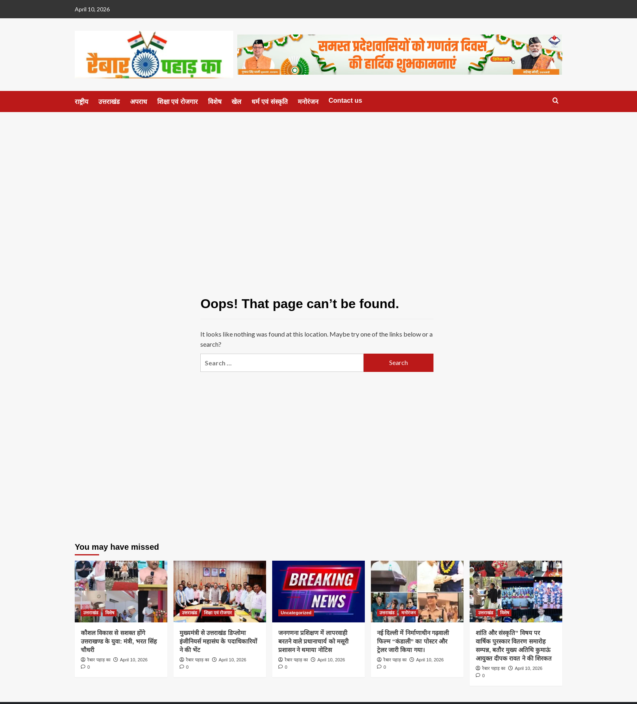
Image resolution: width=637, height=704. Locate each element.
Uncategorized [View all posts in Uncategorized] (296, 612)
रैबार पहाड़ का (98, 659)
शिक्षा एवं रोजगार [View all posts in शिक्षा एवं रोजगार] (218, 612)
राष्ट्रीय (81, 101)
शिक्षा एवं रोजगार (177, 101)
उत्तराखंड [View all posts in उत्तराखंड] (90, 612)
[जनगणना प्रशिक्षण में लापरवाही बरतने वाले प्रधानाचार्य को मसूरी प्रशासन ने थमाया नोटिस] (318, 591)
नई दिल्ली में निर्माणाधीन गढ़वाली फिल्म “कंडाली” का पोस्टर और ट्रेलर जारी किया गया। (413, 641)
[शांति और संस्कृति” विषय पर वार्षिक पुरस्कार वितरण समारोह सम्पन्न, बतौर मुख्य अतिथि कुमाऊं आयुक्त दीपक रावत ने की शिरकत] (516, 591)
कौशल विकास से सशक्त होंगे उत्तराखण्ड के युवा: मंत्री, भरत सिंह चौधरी (119, 641)
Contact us (345, 100)
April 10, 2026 (133, 659)
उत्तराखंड (109, 101)
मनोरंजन (308, 101)
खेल (236, 101)
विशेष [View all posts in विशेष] (109, 612)
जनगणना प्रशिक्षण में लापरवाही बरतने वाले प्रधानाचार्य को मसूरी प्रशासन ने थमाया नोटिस (313, 641)
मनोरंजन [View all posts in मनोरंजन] (408, 612)
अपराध (138, 101)
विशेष (214, 101)
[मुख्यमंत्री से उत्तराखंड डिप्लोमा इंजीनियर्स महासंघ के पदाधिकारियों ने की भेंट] (219, 591)
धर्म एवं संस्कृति (269, 101)
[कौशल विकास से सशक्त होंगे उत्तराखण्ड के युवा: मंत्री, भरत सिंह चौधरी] (121, 591)
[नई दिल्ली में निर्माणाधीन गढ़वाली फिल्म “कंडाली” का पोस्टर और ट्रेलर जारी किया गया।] (417, 591)
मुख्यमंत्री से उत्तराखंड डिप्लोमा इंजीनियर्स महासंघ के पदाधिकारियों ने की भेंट (218, 641)
